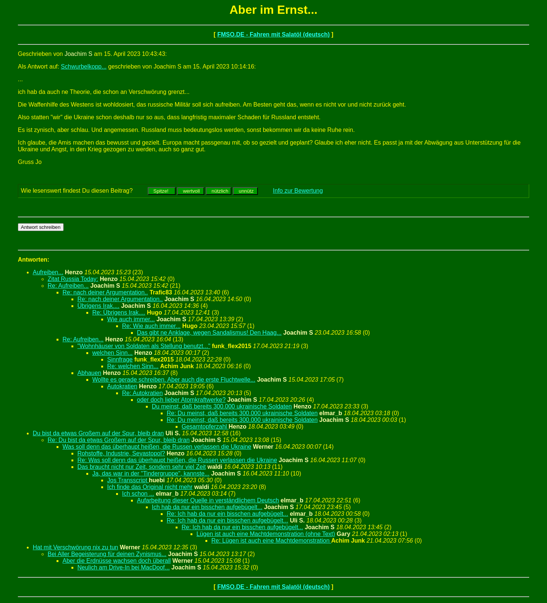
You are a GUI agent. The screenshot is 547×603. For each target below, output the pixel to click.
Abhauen (89, 373)
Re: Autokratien (142, 393)
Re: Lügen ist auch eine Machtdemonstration (271, 540)
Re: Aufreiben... (68, 285)
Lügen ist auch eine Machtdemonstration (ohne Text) (265, 534)
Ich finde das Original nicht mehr (149, 487)
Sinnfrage (120, 359)
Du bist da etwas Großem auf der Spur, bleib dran (98, 433)
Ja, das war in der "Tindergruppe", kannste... (150, 473)
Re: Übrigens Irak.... (118, 312)
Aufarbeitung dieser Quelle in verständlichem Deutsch (208, 500)
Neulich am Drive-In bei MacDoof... (123, 567)
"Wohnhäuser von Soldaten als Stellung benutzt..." (143, 346)
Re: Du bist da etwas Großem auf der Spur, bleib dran (119, 440)
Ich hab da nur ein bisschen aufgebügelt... (207, 507)
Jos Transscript (128, 480)
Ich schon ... (138, 493)
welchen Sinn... (112, 353)
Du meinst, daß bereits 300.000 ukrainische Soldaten (222, 406)
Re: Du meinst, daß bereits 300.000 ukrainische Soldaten (242, 413)
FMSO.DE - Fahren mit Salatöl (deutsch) (273, 34)
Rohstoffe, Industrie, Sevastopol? (121, 453)
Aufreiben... (48, 272)
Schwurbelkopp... (84, 66)
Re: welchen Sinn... (133, 366)
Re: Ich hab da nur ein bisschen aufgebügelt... (227, 514)
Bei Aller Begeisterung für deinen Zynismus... (107, 554)
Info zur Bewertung (298, 190)
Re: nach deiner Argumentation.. (105, 292)
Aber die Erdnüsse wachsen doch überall (117, 561)
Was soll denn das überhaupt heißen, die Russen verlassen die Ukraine (157, 446)
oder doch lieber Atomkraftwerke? (181, 400)
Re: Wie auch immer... (151, 326)
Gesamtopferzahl (205, 426)
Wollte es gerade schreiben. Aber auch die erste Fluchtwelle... (173, 379)
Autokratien (122, 386)
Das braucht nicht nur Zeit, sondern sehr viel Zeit (141, 467)
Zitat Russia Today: (73, 279)
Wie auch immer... (131, 319)
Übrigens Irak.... (98, 306)
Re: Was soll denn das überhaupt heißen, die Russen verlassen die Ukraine (177, 460)
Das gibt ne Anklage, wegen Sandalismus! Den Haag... (209, 332)
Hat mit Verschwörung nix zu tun (75, 547)
